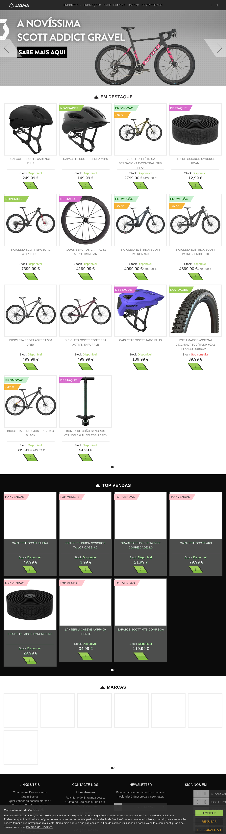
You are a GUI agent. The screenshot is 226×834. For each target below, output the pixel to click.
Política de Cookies (39, 827)
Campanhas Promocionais (30, 792)
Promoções (92, 5)
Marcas (133, 5)
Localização (85, 792)
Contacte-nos (152, 5)
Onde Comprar (114, 5)
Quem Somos (29, 796)
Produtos (72, 5)
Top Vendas (113, 485)
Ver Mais (30, 185)
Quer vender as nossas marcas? (30, 800)
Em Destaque (113, 96)
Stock (23, 173)
